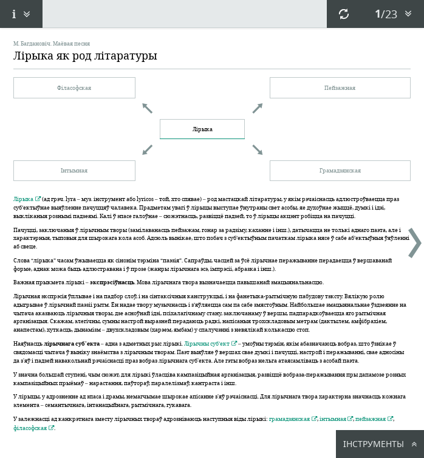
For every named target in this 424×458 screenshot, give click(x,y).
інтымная (333, 418)
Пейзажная (339, 87)
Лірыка (203, 128)
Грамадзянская (340, 170)
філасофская (30, 427)
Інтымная (74, 170)
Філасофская (74, 87)
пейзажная (370, 418)
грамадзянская (289, 418)
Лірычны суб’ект (207, 343)
